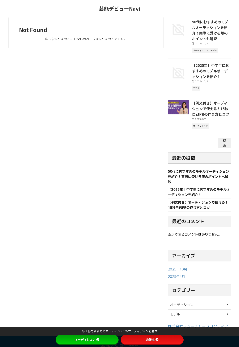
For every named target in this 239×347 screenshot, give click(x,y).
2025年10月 (176, 259)
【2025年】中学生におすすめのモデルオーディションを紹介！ (211, 62)
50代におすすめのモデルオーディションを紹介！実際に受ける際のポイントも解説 (211, 26)
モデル (174, 304)
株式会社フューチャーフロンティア (193, 316)
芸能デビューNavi (119, 8)
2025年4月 (175, 267)
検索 (224, 131)
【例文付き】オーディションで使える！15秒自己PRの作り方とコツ (211, 98)
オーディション (180, 295)
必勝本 (152, 340)
